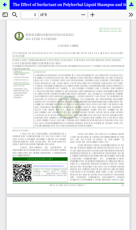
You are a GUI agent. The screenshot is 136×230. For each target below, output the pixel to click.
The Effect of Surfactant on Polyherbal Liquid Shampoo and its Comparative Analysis (74, 4)
